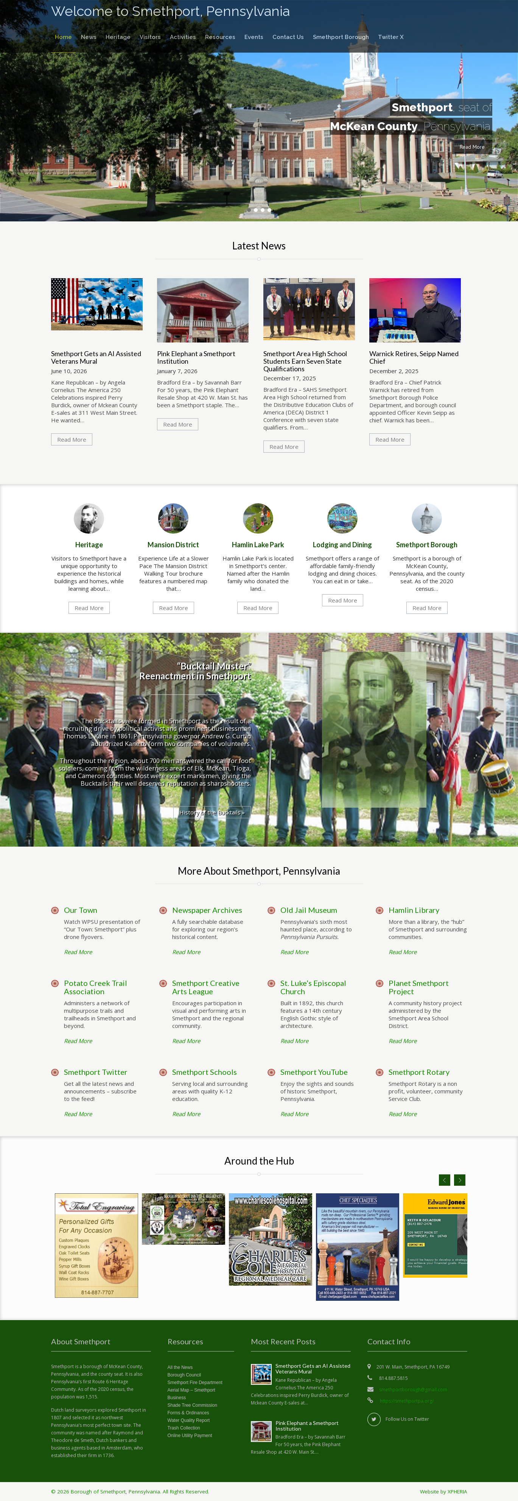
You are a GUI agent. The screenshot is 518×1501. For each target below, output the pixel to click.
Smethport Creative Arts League (206, 987)
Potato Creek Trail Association (95, 987)
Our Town (80, 909)
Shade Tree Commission (192, 1405)
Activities (183, 37)
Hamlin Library (414, 909)
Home (63, 37)
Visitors (150, 37)
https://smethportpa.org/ (406, 1401)
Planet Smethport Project (419, 987)
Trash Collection (184, 1428)
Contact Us (288, 37)
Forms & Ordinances (188, 1412)
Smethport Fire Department (195, 1382)
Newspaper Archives (207, 909)
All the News (180, 1367)
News (88, 37)
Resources (220, 37)
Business (177, 1397)
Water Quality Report (189, 1420)
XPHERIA (457, 1491)
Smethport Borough (341, 37)
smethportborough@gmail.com (413, 1389)
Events (253, 37)
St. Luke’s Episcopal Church (313, 987)
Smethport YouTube (314, 1071)
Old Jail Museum (308, 909)
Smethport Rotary (419, 1071)
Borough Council (184, 1375)
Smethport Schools (204, 1071)
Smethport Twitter (96, 1071)
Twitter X (391, 37)
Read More (472, 146)
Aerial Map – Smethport (191, 1390)
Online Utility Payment (190, 1435)
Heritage (118, 37)
